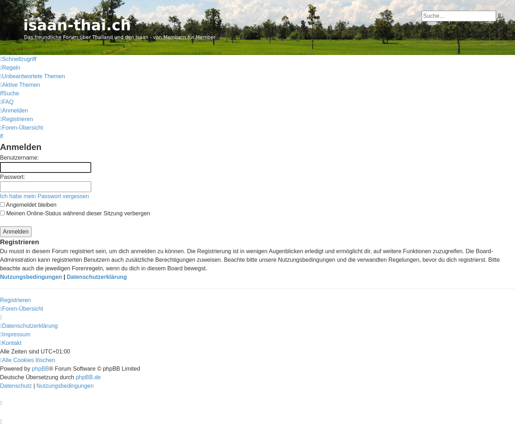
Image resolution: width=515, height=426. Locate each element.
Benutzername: (19, 158)
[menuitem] (10, 68)
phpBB (40, 369)
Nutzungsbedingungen (31, 277)
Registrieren (15, 300)
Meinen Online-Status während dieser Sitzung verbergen (75, 213)
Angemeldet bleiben (28, 205)
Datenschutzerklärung (97, 277)
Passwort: (12, 177)
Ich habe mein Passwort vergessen (44, 196)
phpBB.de (88, 377)
